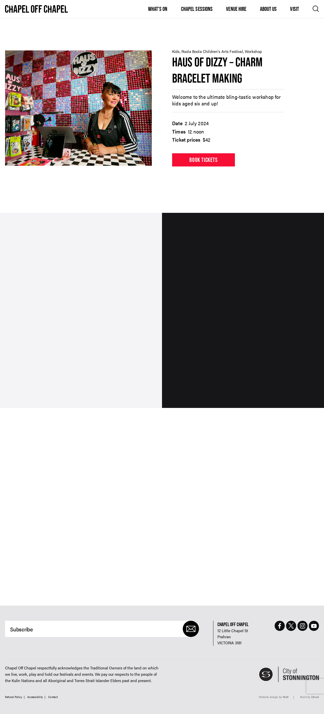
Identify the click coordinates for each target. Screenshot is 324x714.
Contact (53, 697)
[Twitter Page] (291, 626)
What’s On (158, 9)
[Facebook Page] (280, 626)
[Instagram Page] (302, 626)
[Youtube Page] (314, 626)
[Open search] (316, 9)
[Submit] (191, 629)
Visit (294, 9)
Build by (309, 697)
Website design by (274, 697)
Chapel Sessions (197, 9)
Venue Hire (236, 9)
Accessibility (35, 697)
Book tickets (203, 159)
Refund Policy (13, 697)
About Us (268, 9)
